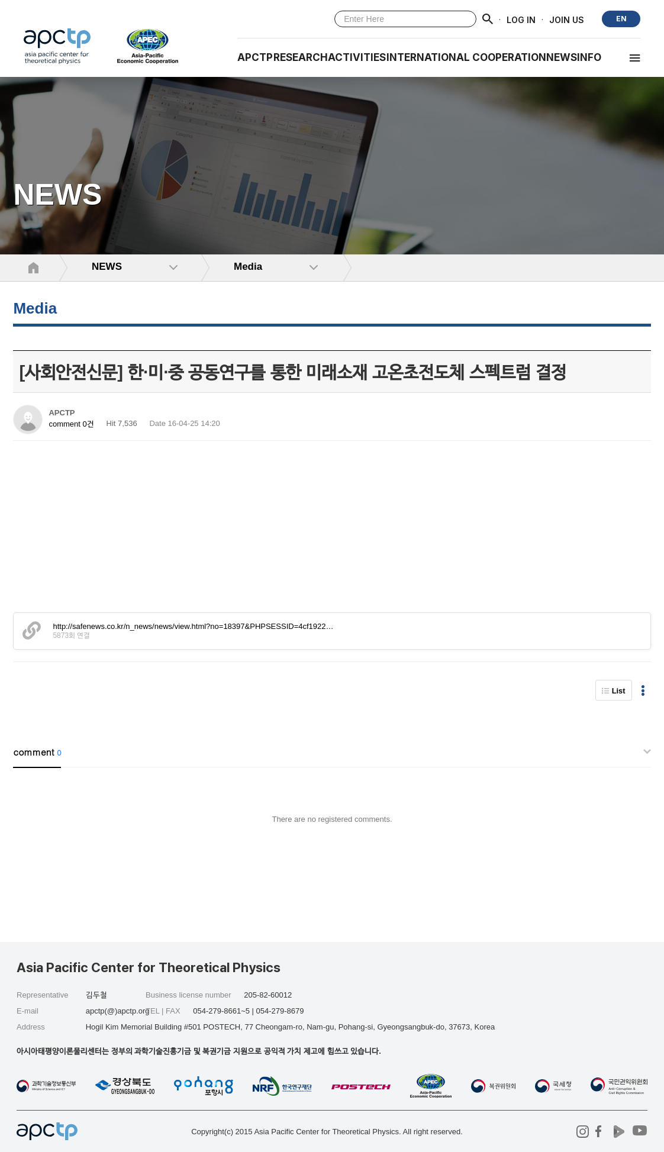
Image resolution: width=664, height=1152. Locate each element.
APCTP (255, 57)
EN (621, 18)
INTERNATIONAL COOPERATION (466, 57)
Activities (357, 57)
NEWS (561, 57)
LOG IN (521, 19)
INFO (589, 57)
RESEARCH (300, 57)
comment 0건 (71, 424)
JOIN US (566, 19)
